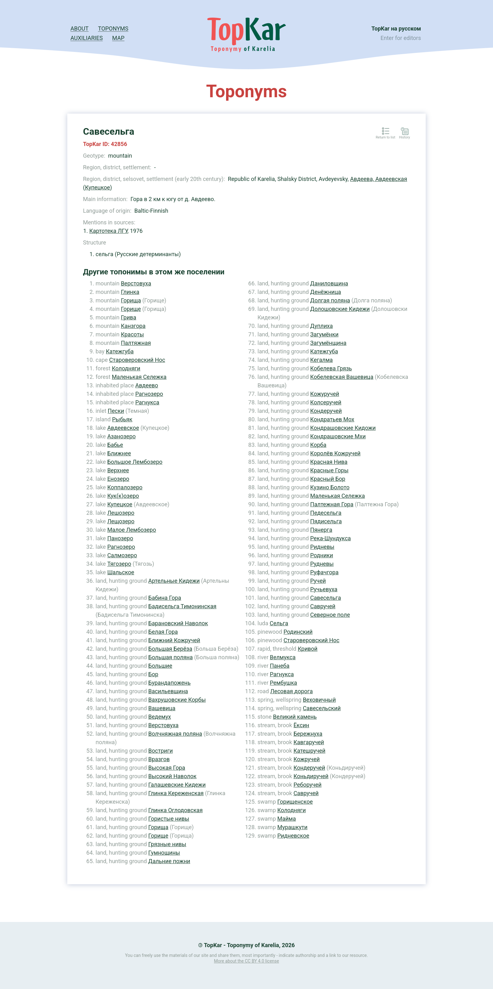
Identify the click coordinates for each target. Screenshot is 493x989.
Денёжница (325, 292)
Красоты (132, 334)
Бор (153, 674)
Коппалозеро (124, 487)
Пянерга (321, 529)
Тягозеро (119, 563)
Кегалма (321, 360)
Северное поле (330, 614)
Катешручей (309, 750)
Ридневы (322, 546)
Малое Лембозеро (131, 529)
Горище (131, 309)
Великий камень (295, 716)
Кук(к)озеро (123, 495)
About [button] (79, 28)
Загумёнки (324, 334)
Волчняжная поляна (175, 733)
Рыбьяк (122, 419)
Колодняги (126, 368)
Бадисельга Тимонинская (182, 606)
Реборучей (307, 784)
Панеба (279, 665)
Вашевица (161, 708)
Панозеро (120, 538)
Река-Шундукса (330, 538)
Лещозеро (121, 521)
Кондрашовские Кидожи (343, 427)
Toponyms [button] (113, 28)
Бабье (115, 444)
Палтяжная (136, 343)
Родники (321, 555)
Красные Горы (329, 470)
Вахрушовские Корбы (177, 699)
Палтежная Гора (331, 504)
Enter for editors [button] (400, 38)
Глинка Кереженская (176, 793)
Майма (286, 818)
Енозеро (118, 478)
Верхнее (118, 470)
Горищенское (295, 801)
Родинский (298, 631)
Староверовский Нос (137, 360)
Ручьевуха (324, 589)
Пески (116, 410)
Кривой (308, 648)
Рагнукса (147, 402)
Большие (160, 665)
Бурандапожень (169, 682)
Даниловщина (329, 283)
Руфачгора (324, 572)
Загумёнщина (328, 343)
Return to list (385, 137)
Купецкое (119, 504)
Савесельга (325, 597)
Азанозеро (121, 436)
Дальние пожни (169, 861)
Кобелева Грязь (331, 368)
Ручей (318, 580)
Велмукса (283, 657)
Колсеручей (325, 402)
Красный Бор (328, 478)
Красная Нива (329, 461)
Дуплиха (321, 326)
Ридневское (293, 835)
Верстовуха (136, 283)
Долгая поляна (330, 300)
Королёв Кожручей (335, 453)
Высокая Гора (166, 767)
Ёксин (301, 725)
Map (118, 38)
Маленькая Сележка (139, 377)
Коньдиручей (310, 776)
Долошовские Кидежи (340, 309)
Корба (318, 444)
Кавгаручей (308, 742)
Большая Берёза (170, 648)
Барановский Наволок (178, 623)
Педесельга (325, 512)
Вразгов (159, 759)
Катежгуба (120, 351)
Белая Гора (163, 631)
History (404, 137)
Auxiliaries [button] (86, 38)
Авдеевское (123, 427)
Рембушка (283, 682)
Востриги (160, 750)
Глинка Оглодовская (175, 810)
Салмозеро (122, 555)
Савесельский (322, 708)
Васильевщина (168, 691)
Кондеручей (326, 410)
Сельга (279, 623)
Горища (131, 300)
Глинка (130, 292)
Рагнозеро (149, 394)
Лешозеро (120, 512)
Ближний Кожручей (174, 640)
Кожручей (306, 759)
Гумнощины (164, 852)
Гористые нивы (168, 818)
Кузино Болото (330, 487)
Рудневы (322, 563)
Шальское (120, 572)
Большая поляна (170, 657)
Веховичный (319, 699)
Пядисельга (326, 521)
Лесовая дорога (291, 691)
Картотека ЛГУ (108, 231)
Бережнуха (307, 733)
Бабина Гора (164, 597)
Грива (128, 317)
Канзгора (133, 326)
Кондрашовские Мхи (338, 436)
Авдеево (146, 385)
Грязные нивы (167, 844)
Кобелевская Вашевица (342, 377)
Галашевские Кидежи (177, 784)
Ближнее (119, 453)
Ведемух (159, 716)
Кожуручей (324, 394)
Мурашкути (292, 827)
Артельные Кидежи (174, 580)
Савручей (322, 606)
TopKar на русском (396, 28)
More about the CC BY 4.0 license (246, 961)
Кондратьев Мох (332, 419)
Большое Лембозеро (134, 461)
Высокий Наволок (172, 776)
